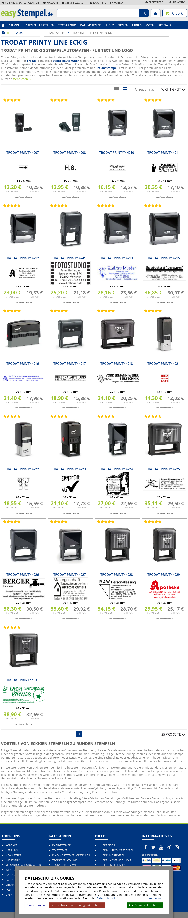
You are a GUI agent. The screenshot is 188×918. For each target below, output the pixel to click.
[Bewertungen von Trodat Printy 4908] (58, 100)
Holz (110, 25)
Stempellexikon (73, 2)
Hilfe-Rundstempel (111, 855)
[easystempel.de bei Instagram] (177, 847)
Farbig (137, 25)
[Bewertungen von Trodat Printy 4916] (11, 311)
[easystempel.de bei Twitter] (153, 847)
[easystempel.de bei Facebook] (145, 847)
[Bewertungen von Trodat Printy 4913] (105, 205)
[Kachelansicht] (125, 88)
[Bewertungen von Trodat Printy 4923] (58, 416)
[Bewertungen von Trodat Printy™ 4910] (105, 100)
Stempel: (15, 25)
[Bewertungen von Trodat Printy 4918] (105, 311)
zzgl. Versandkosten (23, 197)
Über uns (12, 850)
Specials (164, 25)
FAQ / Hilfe (97, 2)
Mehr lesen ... (22, 79)
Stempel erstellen (40, 25)
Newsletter (13, 855)
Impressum (155, 898)
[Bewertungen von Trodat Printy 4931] (11, 627)
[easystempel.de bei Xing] (169, 847)
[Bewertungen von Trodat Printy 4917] (58, 311)
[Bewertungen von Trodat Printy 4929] (152, 521)
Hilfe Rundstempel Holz (115, 860)
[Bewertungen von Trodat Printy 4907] (11, 100)
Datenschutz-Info (107, 898)
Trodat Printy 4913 (64, 864)
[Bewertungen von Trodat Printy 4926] (11, 521)
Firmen (123, 25)
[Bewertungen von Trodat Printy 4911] (152, 100)
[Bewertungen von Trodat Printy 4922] (11, 416)
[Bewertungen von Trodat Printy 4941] (58, 205)
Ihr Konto (177, 2)
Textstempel (60, 850)
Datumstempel (91, 25)
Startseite (55, 33)
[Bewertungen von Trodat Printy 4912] (11, 205)
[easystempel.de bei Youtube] (161, 847)
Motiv (150, 25)
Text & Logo (67, 25)
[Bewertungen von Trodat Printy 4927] (58, 521)
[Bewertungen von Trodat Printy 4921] (152, 311)
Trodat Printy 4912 (64, 860)
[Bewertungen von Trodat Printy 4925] (152, 416)
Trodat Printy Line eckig (92, 33)
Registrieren (155, 2)
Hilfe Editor (107, 845)
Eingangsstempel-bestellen (71, 855)
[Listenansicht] (116, 88)
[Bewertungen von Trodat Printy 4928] (105, 521)
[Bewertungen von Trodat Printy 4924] (105, 416)
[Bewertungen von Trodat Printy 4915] (152, 205)
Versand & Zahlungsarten (20, 2)
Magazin (50, 2)
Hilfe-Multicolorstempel (116, 850)
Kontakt (117, 2)
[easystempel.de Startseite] (27, 17)
